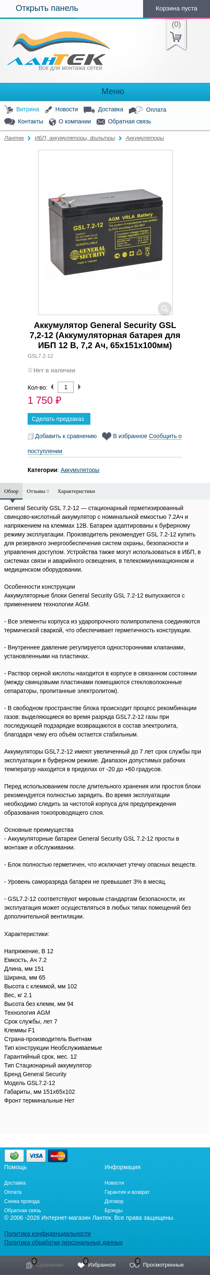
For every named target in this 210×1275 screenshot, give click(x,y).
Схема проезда (22, 1201)
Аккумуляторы (145, 138)
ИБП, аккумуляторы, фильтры (75, 138)
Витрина (21, 109)
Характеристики (76, 491)
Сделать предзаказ (58, 419)
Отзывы (38, 491)
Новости (61, 110)
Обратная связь (124, 121)
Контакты (23, 122)
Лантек (14, 138)
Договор (114, 1201)
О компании (70, 122)
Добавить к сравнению (62, 436)
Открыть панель (39, 8)
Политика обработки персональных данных (63, 1242)
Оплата (147, 110)
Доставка (103, 109)
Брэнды (114, 1210)
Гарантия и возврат (127, 1192)
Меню (105, 91)
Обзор (11, 491)
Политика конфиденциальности (47, 1233)
